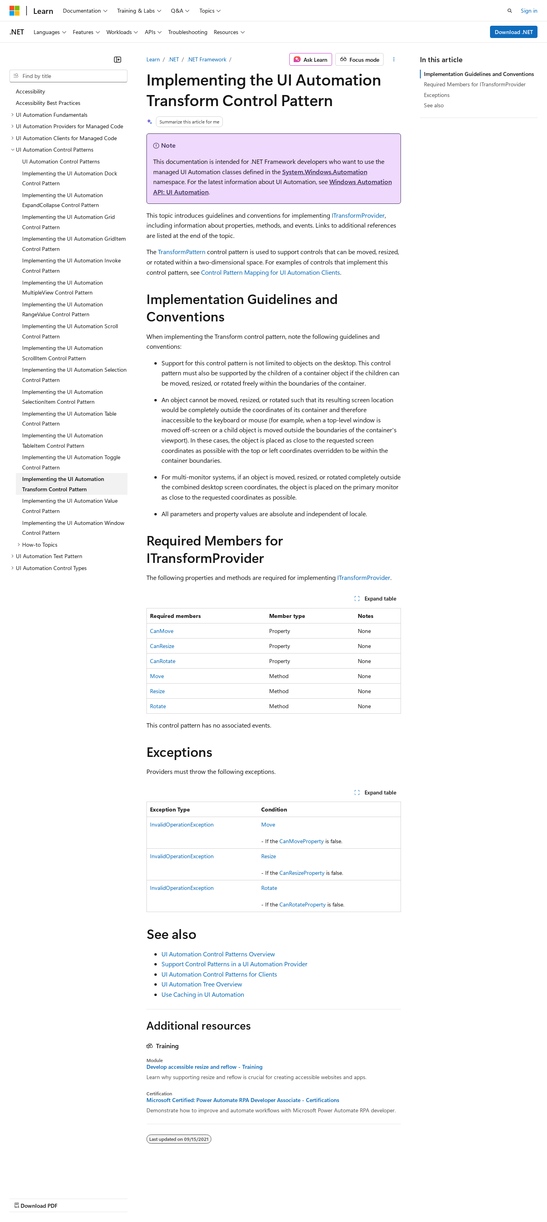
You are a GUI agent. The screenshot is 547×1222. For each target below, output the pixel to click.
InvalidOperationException (182, 824)
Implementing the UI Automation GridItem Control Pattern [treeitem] (74, 244)
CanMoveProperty (301, 841)
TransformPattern (181, 251)
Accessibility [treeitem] (30, 91)
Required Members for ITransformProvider (475, 84)
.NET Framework (206, 59)
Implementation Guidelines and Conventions (479, 74)
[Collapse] (117, 59)
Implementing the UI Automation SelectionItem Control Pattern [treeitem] (62, 397)
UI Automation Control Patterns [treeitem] (61, 161)
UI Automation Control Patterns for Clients (219, 974)
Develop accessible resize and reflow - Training (204, 1066)
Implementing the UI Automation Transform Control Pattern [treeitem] (63, 484)
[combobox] (68, 76)
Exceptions (437, 95)
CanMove (161, 631)
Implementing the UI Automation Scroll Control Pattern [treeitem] (70, 331)
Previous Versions (72, 1198)
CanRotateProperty (302, 904)
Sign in (529, 10)
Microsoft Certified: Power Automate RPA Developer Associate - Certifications (242, 1100)
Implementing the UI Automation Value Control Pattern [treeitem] (70, 506)
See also (434, 105)
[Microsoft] (14, 11)
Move (157, 676)
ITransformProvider (358, 215)
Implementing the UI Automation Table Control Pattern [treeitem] (69, 419)
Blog (108, 1198)
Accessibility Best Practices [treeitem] (48, 102)
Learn (153, 59)
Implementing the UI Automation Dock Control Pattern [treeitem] (69, 178)
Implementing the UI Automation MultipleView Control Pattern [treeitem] (62, 287)
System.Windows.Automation (324, 171)
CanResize (162, 646)
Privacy (173, 1198)
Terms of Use (289, 1198)
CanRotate (162, 661)
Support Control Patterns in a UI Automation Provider (234, 964)
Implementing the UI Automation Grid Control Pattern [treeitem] (68, 222)
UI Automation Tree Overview (201, 984)
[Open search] (510, 11)
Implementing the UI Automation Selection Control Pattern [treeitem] (74, 375)
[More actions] (394, 59)
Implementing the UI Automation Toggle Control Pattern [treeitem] (71, 462)
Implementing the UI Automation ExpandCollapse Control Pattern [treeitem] (62, 200)
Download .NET (514, 32)
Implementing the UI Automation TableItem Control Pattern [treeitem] (62, 440)
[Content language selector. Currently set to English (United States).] (45, 1179)
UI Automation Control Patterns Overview (218, 954)
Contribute (142, 1198)
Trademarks (328, 1198)
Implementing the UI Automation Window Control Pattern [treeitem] (73, 528)
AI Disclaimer (25, 1198)
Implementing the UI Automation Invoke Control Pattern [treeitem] (71, 265)
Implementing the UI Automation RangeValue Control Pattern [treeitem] (62, 309)
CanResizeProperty (302, 872)
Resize (157, 691)
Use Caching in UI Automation (202, 994)
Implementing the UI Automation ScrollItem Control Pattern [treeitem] (62, 353)
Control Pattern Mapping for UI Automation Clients (270, 272)
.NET (173, 59)
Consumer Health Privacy (227, 1198)
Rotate (158, 706)
